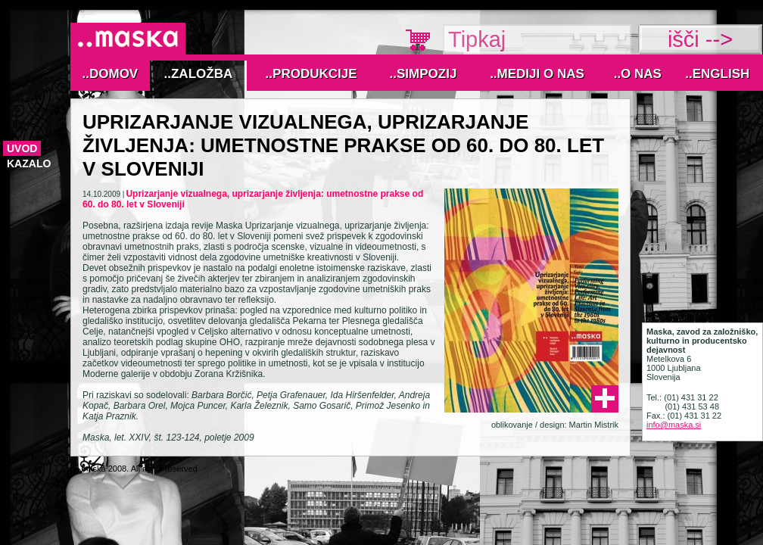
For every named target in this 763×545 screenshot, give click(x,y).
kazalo (29, 163)
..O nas (638, 74)
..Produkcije (311, 74)
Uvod (22, 148)
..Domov (111, 74)
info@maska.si (673, 424)
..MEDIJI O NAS (537, 74)
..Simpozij (423, 74)
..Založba (198, 74)
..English (717, 74)
